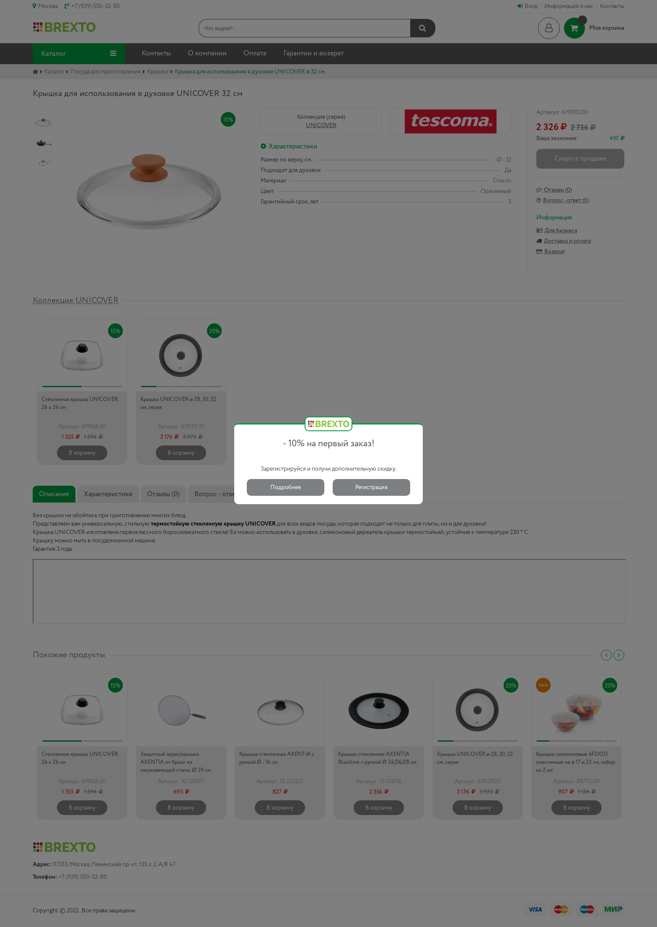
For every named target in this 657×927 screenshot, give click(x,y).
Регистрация (371, 487)
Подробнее (285, 487)
